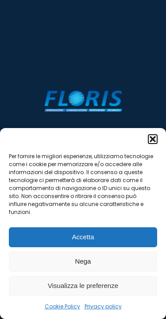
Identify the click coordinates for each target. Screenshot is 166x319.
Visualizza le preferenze (83, 285)
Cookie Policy (62, 306)
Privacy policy (103, 306)
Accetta (83, 237)
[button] (152, 139)
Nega (83, 261)
